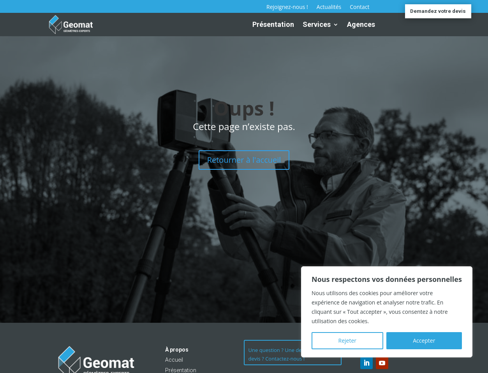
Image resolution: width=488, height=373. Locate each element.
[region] (386, 311)
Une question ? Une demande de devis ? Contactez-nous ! (287, 356)
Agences (361, 24)
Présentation (273, 24)
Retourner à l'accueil (244, 160)
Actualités (329, 7)
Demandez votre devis (438, 11)
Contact (359, 7)
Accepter (424, 340)
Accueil (174, 360)
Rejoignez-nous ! (287, 7)
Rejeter (347, 340)
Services (317, 24)
